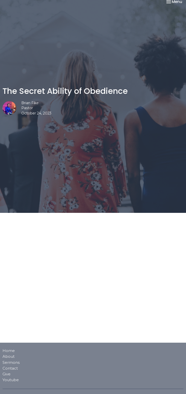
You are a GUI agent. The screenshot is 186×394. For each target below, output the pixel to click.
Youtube (11, 379)
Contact (10, 368)
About (9, 356)
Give (7, 374)
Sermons (11, 362)
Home (9, 350)
